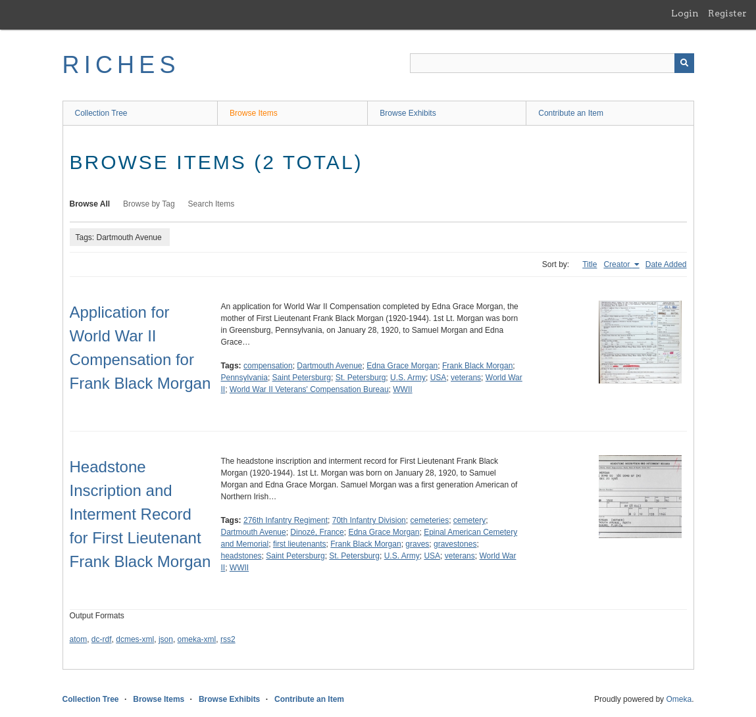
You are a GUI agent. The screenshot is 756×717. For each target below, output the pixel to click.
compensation (268, 365)
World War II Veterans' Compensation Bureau (309, 389)
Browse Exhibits (408, 113)
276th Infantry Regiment (285, 520)
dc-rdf (101, 639)
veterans (466, 377)
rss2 (228, 639)
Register (727, 13)
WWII (402, 389)
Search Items (211, 204)
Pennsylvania (244, 377)
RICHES (121, 64)
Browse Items (254, 113)
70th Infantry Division (369, 520)
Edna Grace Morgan (402, 365)
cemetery (469, 520)
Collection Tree (101, 113)
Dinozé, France (316, 532)
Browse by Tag (149, 204)
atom (79, 639)
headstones (241, 555)
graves (417, 544)
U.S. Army (408, 377)
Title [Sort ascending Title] (589, 264)
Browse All (90, 204)
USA (438, 377)
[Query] (552, 63)
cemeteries (429, 520)
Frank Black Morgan (477, 365)
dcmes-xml (135, 639)
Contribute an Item (570, 113)
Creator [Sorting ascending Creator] (617, 264)
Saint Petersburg (301, 377)
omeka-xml (197, 639)
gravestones (455, 544)
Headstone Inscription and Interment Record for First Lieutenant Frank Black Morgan (140, 514)
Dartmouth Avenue (329, 365)
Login (685, 13)
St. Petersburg (361, 377)
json (166, 639)
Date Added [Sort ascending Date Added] (666, 264)
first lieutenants (299, 544)
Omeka (679, 699)
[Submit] (684, 63)
